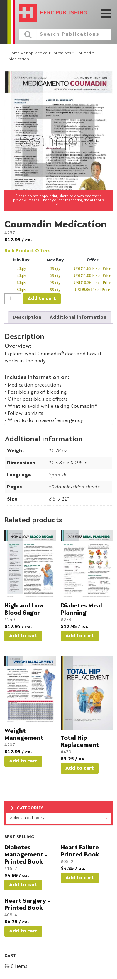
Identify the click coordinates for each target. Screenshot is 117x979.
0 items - (24, 966)
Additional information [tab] (78, 317)
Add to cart (42, 298)
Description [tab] (27, 317)
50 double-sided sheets (74, 487)
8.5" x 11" (59, 499)
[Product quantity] (12, 298)
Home (14, 53)
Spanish (57, 475)
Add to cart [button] (23, 636)
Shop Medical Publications (47, 53)
